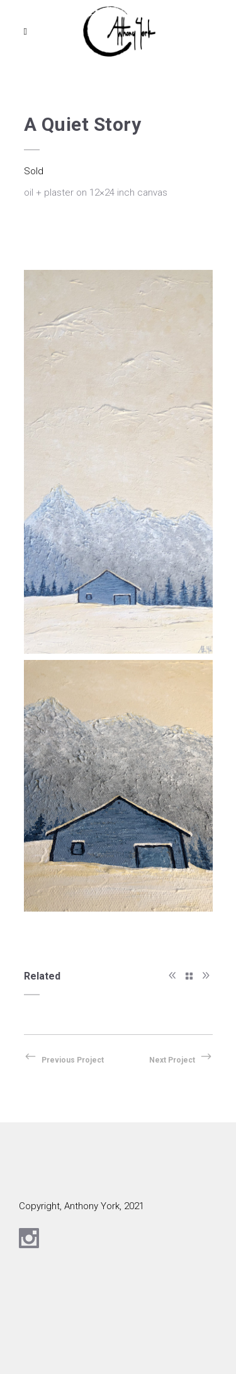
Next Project (181, 1060)
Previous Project (64, 1060)
